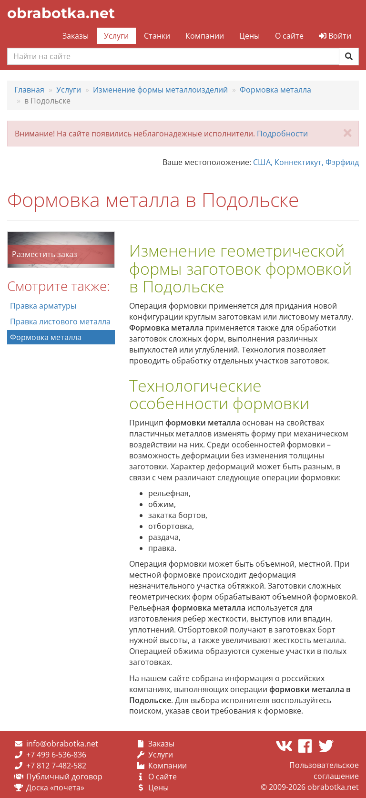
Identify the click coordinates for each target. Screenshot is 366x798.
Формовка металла (45, 337)
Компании (204, 36)
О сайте (289, 36)
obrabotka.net (61, 13)
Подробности (282, 133)
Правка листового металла (60, 321)
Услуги (116, 36)
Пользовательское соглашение (324, 770)
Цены (249, 36)
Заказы (75, 36)
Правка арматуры (43, 306)
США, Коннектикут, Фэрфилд (306, 162)
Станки (157, 36)
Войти (335, 36)
